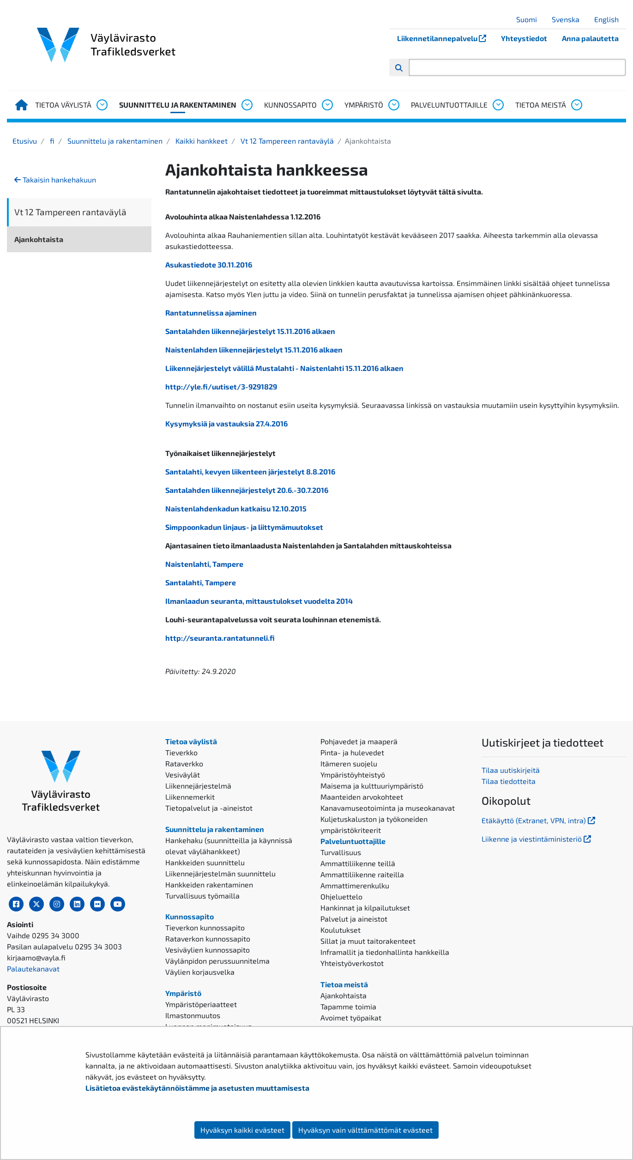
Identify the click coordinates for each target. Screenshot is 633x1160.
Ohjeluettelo (341, 896)
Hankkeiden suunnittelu (205, 862)
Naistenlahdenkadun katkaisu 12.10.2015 (236, 508)
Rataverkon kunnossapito (207, 938)
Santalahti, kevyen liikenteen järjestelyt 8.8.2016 (250, 471)
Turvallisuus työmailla (202, 895)
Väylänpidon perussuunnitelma (217, 960)
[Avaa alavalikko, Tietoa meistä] (576, 105)
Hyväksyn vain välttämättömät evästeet (365, 1129)
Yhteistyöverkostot (352, 963)
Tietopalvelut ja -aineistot (209, 807)
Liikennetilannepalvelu (445, 38)
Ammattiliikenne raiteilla (362, 874)
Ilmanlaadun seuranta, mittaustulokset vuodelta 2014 (259, 600)
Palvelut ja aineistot (353, 918)
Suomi (530, 19)
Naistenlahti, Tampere (204, 563)
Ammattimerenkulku (354, 885)
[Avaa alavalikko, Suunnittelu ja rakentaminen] (246, 105)
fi (51, 140)
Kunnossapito (290, 104)
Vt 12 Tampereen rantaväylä (286, 140)
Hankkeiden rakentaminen (209, 884)
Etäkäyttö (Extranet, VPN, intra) (539, 820)
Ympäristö (363, 104)
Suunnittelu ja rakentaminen (177, 104)
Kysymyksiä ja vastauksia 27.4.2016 (226, 423)
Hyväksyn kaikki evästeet (242, 1129)
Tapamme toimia (348, 1006)
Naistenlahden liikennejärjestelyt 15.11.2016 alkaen (254, 349)
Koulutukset (340, 929)
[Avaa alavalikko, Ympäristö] (393, 105)
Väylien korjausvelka (200, 971)
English (610, 19)
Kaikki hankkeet (201, 140)
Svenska (569, 19)
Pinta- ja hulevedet (352, 752)
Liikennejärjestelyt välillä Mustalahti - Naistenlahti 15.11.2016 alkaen (284, 368)
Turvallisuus (340, 852)
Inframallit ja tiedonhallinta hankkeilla (384, 951)
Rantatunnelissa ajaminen (211, 312)
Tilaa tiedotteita (509, 781)
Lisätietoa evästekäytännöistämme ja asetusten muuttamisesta (197, 1087)
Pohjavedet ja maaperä (359, 741)
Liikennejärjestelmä (198, 785)
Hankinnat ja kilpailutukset (365, 907)
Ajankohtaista (38, 239)
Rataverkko (184, 763)
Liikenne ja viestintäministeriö (537, 838)
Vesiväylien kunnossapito (207, 949)
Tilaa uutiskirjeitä (511, 769)
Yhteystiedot (524, 38)
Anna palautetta (590, 38)
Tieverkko (181, 752)
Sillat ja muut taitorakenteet (368, 940)
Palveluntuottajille (449, 104)
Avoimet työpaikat (350, 1017)
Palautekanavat (33, 968)
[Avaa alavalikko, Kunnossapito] (327, 105)
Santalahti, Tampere (200, 582)
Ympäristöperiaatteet (201, 1004)
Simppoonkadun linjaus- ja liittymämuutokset (244, 526)
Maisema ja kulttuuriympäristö (371, 785)
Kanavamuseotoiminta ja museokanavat (387, 807)
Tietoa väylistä (63, 104)
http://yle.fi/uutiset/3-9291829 (221, 386)
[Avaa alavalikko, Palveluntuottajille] (498, 105)
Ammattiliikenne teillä (357, 863)
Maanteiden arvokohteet (361, 796)
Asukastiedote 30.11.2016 (208, 264)
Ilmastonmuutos (192, 1015)
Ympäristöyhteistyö (352, 774)
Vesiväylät (182, 774)
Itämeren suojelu (348, 763)
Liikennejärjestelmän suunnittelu (220, 873)
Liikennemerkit (190, 796)
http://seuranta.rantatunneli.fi (220, 637)
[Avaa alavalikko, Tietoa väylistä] (101, 105)
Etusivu (24, 140)
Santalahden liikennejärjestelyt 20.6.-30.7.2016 (246, 490)
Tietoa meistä (540, 104)
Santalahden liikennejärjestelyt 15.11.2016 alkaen (250, 331)
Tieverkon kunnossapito (205, 927)
